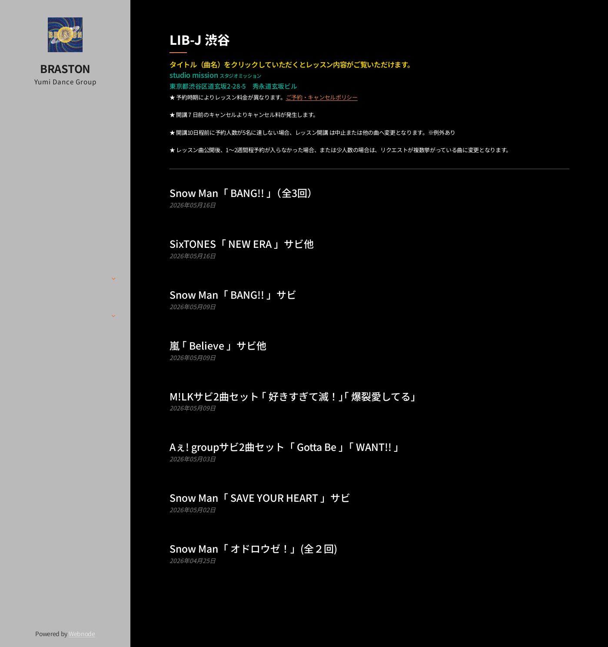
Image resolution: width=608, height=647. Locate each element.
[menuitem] (65, 205)
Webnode (82, 633)
